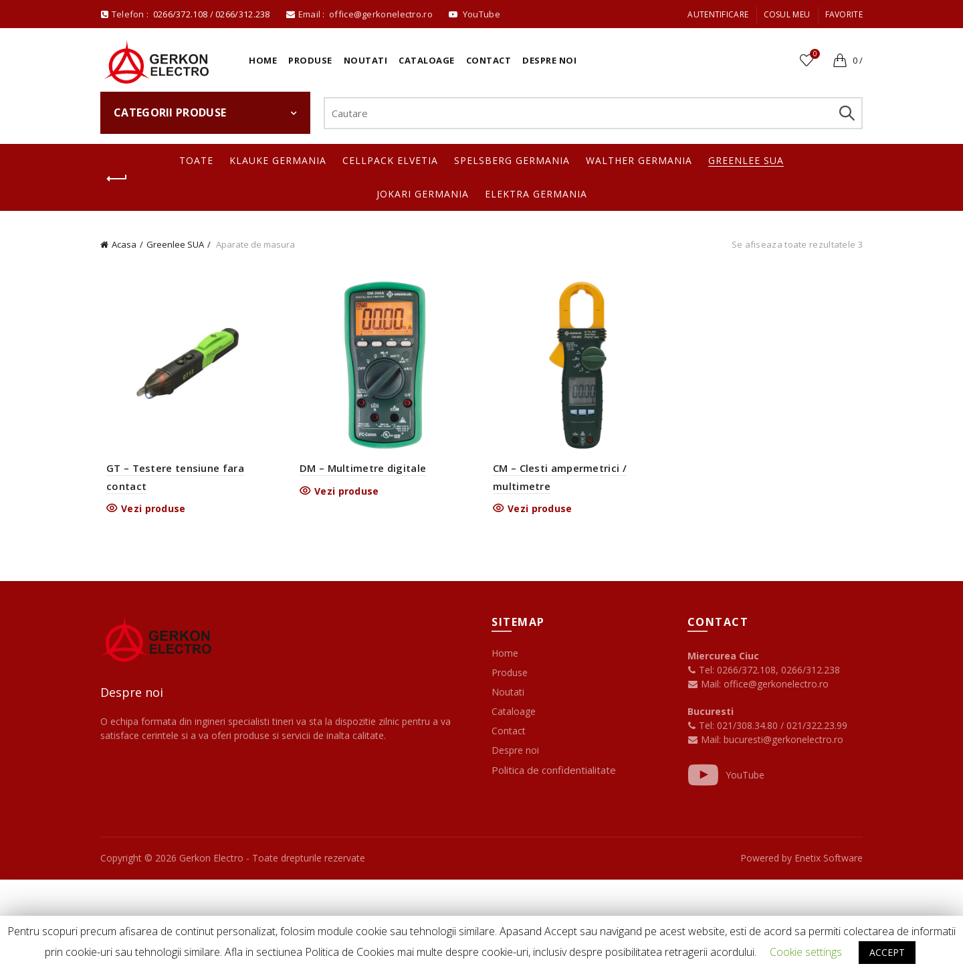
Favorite (844, 14)
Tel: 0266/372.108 (731, 672)
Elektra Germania (536, 193)
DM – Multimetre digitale (361, 470)
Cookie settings (806, 952)
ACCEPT (887, 952)
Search (846, 113)
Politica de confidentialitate (554, 772)
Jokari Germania (423, 193)
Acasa (124, 244)
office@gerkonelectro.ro (382, 14)
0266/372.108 (180, 14)
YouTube (725, 777)
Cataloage (427, 60)
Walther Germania (639, 160)
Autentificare (717, 14)
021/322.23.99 (816, 728)
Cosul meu (787, 14)
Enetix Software (828, 860)
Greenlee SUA (746, 160)
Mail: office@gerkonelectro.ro (758, 686)
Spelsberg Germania (512, 160)
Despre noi (549, 60)
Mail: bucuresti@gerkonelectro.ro (772, 742)
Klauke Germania (277, 160)
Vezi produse (148, 511)
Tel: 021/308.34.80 (733, 728)
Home (263, 60)
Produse (310, 60)
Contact (489, 60)
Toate (196, 160)
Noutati (366, 60)
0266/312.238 (243, 14)
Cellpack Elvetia (390, 160)
